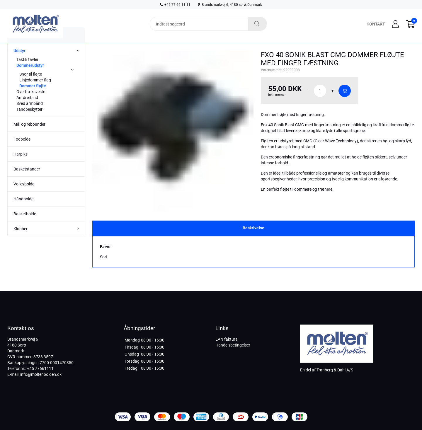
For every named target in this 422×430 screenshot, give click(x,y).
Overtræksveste (30, 103)
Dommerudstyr (30, 77)
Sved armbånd (29, 115)
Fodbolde (21, 151)
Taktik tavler (27, 71)
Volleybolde (23, 195)
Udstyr (19, 62)
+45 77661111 (40, 368)
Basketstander (26, 180)
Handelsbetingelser (232, 345)
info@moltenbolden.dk (41, 374)
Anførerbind (27, 109)
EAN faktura (226, 339)
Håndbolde (23, 210)
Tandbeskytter (29, 121)
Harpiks (20, 165)
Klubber (20, 240)
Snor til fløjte (30, 85)
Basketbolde (24, 225)
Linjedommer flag (35, 91)
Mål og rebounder (29, 136)
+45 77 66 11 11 (175, 5)
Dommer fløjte (32, 97)
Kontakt (376, 24)
